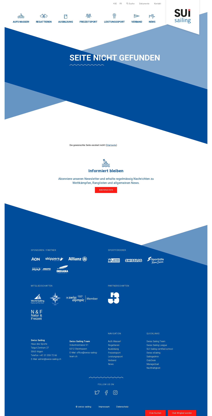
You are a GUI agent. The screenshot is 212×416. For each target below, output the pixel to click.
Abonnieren (106, 189)
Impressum (104, 406)
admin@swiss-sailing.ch (49, 359)
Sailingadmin (153, 356)
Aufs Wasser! (114, 341)
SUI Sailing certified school (160, 349)
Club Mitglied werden (182, 413)
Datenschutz (122, 406)
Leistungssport (115, 356)
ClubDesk (151, 360)
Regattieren (114, 345)
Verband (112, 360)
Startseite (111, 145)
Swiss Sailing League (157, 345)
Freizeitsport (114, 352)
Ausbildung (113, 349)
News (111, 364)
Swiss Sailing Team (156, 341)
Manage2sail (153, 364)
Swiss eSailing (153, 352)
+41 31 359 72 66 (48, 355)
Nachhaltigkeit (153, 368)
